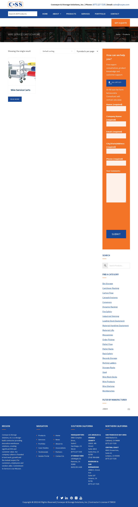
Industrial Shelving (110, 316)
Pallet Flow (107, 344)
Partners (59, 452)
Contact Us (60, 456)
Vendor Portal (43, 456)
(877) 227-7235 (98, 4)
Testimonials (43, 452)
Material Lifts (108, 330)
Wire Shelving (108, 386)
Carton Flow (107, 293)
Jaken (105, 408)
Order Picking (108, 339)
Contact (115, 13)
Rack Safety (107, 353)
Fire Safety (107, 311)
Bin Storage (107, 283)
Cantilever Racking (110, 288)
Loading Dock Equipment (113, 321)
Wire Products (108, 381)
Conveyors (107, 302)
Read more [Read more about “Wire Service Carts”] (14, 99)
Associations (61, 448)
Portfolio (100, 13)
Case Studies (43, 448)
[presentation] (117, 215)
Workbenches (108, 391)
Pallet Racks (107, 349)
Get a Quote (121, 23)
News (58, 439)
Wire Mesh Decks (109, 377)
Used (104, 372)
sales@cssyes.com (121, 4)
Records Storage (109, 358)
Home (45, 13)
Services (85, 13)
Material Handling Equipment (115, 325)
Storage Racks (108, 367)
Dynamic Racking (110, 307)
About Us (59, 444)
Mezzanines (107, 335)
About (56, 13)
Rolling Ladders (109, 363)
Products (71, 13)
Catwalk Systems (110, 297)
